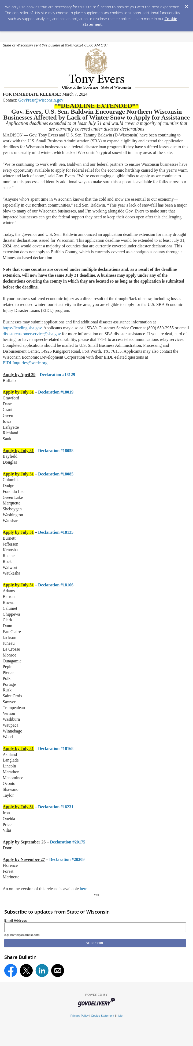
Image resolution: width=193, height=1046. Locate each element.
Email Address (15, 920)
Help (120, 1015)
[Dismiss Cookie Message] (186, 5)
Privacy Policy (79, 1015)
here (83, 888)
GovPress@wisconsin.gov (40, 100)
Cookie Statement (102, 1015)
